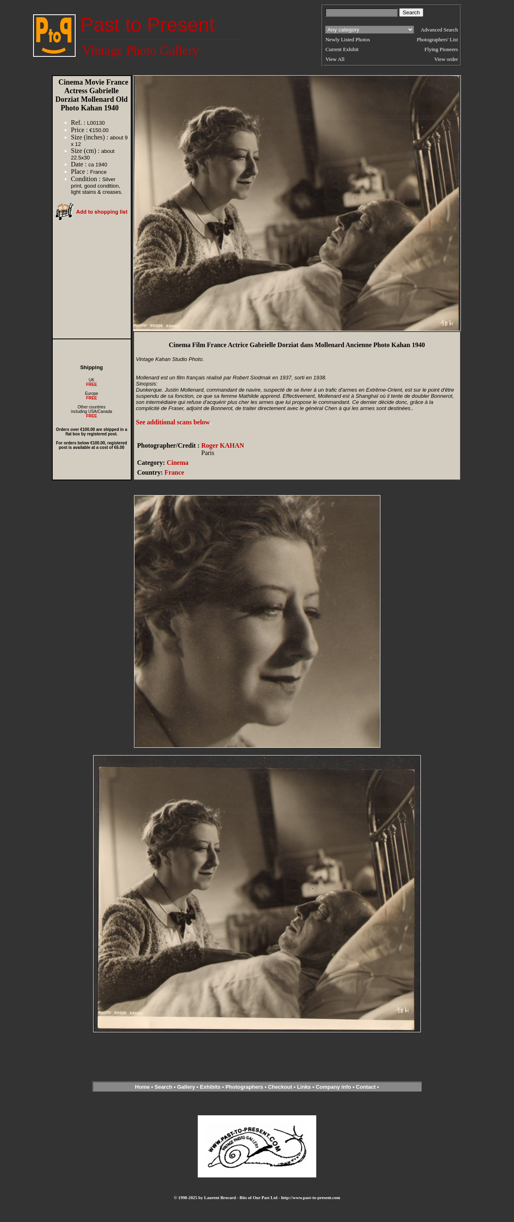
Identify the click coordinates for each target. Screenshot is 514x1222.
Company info (334, 1087)
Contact (365, 1087)
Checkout (280, 1087)
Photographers (244, 1087)
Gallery (186, 1087)
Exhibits (210, 1087)
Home (142, 1087)
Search (163, 1087)
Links (304, 1087)
